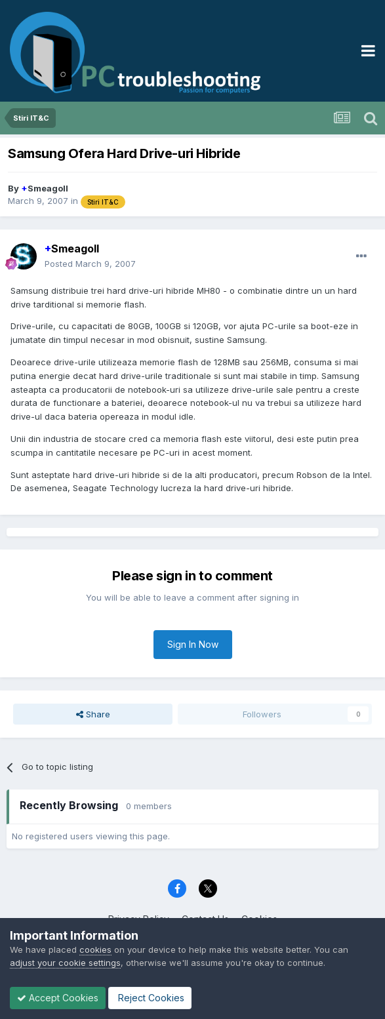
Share (93, 714)
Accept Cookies (57, 997)
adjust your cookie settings (65, 962)
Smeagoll (44, 188)
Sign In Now (192, 644)
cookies (95, 949)
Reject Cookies (149, 997)
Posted (90, 263)
